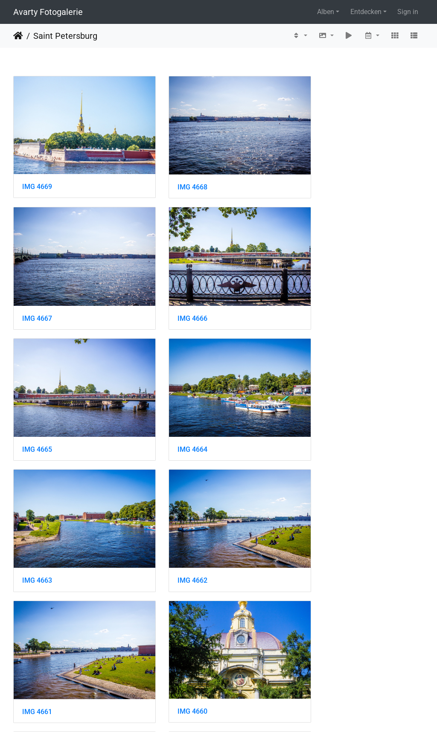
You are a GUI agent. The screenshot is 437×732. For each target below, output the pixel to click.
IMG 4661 (319, 420)
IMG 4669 (37, 177)
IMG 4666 (37, 299)
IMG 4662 (178, 420)
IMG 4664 (319, 299)
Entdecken (366, 12)
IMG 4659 (178, 541)
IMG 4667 (319, 177)
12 (263, 707)
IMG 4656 (37, 663)
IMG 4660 (37, 541)
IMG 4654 (319, 663)
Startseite (18, 35)
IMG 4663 (37, 420)
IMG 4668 (178, 177)
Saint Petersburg (65, 36)
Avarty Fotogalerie (48, 12)
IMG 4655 (178, 663)
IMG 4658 (319, 541)
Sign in (407, 12)
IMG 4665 (178, 299)
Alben (325, 12)
